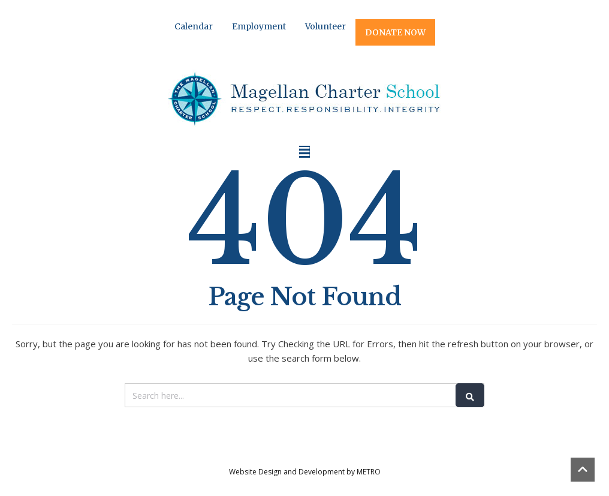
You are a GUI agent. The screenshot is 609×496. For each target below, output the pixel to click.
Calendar (193, 26)
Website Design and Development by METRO (305, 472)
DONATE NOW (395, 32)
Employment (259, 26)
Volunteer (325, 26)
